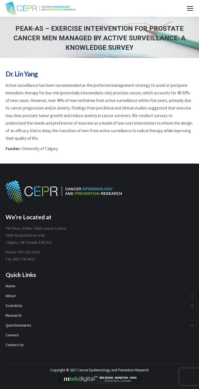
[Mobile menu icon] (190, 8)
